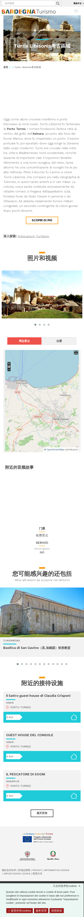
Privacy (37, 870)
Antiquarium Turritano (33, 236)
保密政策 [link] (56, 910)
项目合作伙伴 (9, 870)
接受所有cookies (19, 910)
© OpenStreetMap (54, 449)
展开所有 (42, 813)
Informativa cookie (56, 870)
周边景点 (24, 341)
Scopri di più (42, 220)
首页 (5, 67)
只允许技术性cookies (68, 886)
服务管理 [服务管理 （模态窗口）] (41, 910)
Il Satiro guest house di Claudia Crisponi (38, 696)
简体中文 (77, 3)
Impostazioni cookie (17, 873)
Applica (58, 3)
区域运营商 (24, 870)
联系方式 (37, 873)
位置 (59, 341)
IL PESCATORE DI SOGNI (25, 774)
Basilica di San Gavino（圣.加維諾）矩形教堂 (36, 648)
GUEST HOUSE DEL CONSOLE (29, 735)
